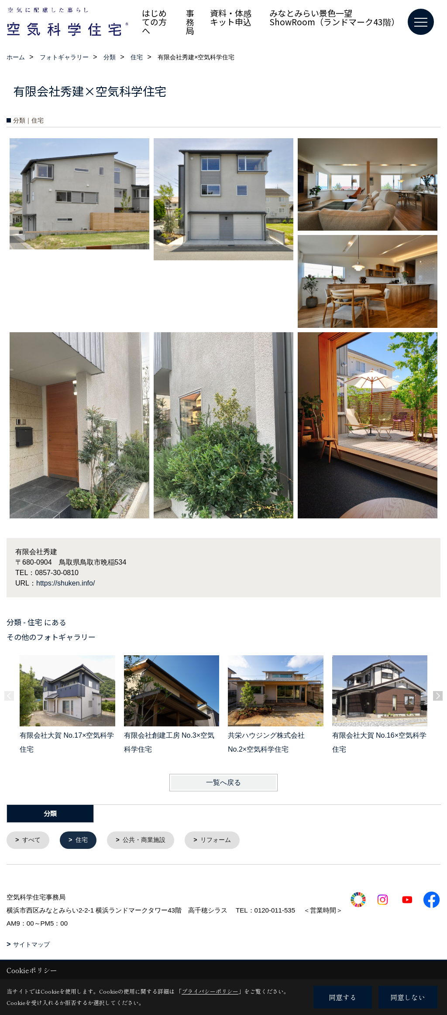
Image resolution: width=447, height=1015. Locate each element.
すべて (32, 840)
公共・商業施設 (149, 840)
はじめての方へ (154, 21)
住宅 (83, 840)
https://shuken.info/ (65, 583)
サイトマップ (31, 944)
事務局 (190, 21)
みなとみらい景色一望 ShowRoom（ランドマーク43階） (334, 17)
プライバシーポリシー (210, 991)
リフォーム (223, 840)
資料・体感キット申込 (230, 17)
